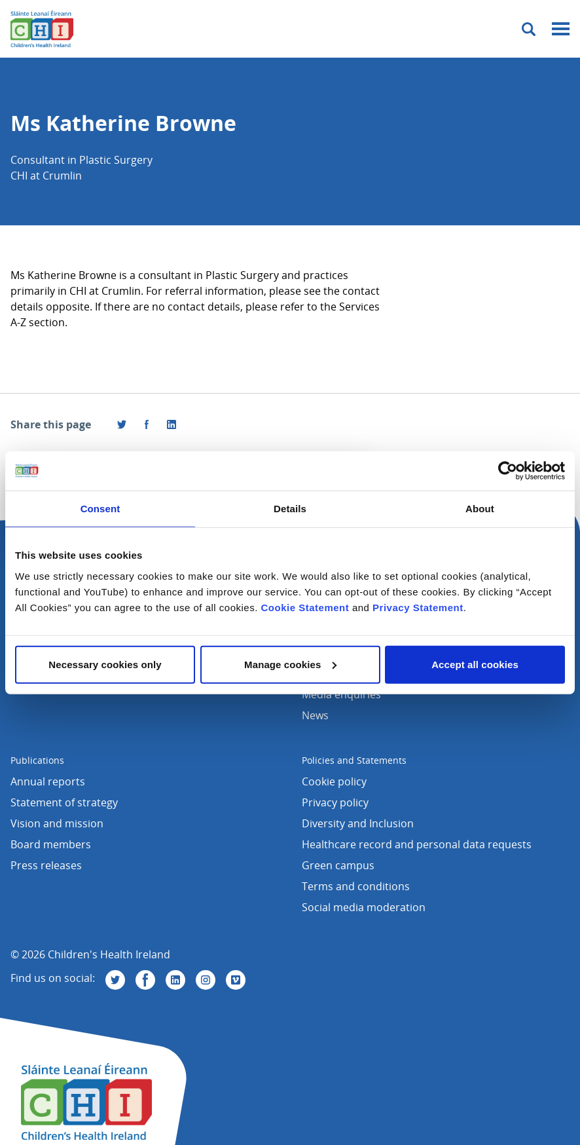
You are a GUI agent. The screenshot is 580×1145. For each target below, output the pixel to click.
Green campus (338, 865)
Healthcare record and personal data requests (417, 844)
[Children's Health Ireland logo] (41, 28)
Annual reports (47, 781)
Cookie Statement (305, 606)
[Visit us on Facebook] (146, 424)
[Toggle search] (528, 29)
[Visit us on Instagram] (205, 980)
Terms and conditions (356, 886)
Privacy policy (335, 802)
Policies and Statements (354, 760)
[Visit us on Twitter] (115, 980)
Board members (50, 844)
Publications (37, 760)
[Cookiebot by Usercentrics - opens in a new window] (507, 471)
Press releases (46, 865)
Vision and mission (56, 823)
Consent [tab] (100, 508)
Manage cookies (290, 663)
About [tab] (479, 508)
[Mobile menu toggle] (561, 29)
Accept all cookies (474, 663)
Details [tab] (290, 508)
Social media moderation (364, 907)
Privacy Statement (417, 606)
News (315, 715)
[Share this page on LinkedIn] (171, 424)
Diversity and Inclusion (358, 823)
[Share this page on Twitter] (122, 424)
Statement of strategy (64, 802)
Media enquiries (341, 694)
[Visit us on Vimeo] (235, 980)
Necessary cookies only (104, 663)
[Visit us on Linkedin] (175, 980)
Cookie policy (334, 781)
